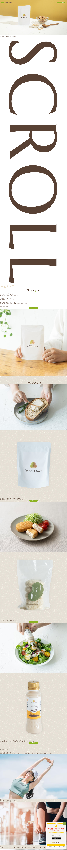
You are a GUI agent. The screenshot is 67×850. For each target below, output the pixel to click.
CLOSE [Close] (65, 824)
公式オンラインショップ (61, 2)
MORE (33, 307)
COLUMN (35, 2)
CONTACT (48, 2)
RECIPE (30, 2)
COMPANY (41, 2)
